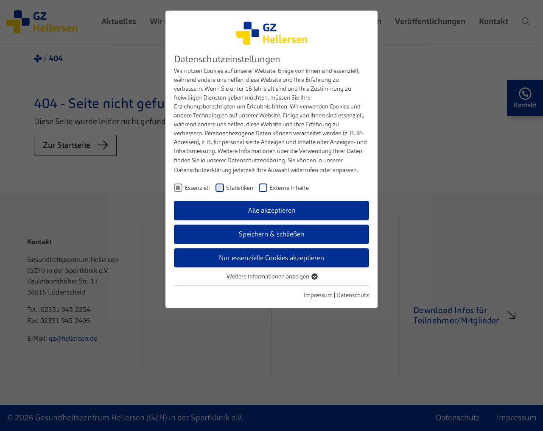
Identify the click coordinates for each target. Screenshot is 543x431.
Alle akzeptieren (271, 210)
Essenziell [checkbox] (197, 188)
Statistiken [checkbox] (239, 188)
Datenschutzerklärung (256, 160)
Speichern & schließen (271, 234)
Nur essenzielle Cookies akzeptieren (271, 257)
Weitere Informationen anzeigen (272, 276)
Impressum (318, 295)
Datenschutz (352, 295)
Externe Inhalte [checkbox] (289, 188)
